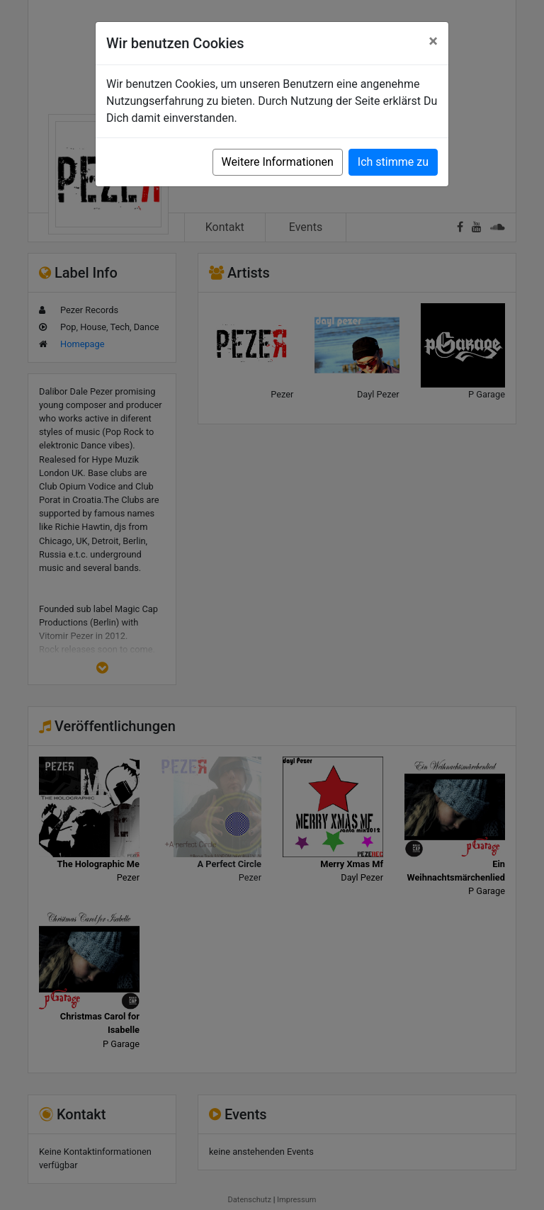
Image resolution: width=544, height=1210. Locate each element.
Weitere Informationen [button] (278, 162)
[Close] (433, 41)
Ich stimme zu (393, 162)
